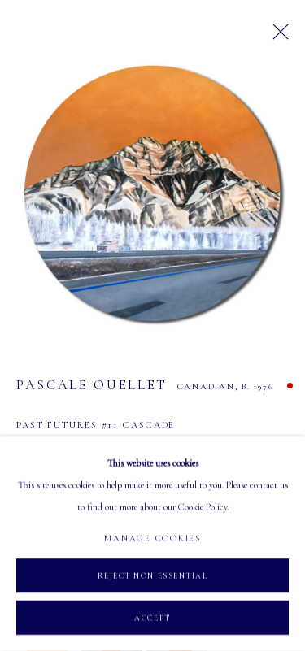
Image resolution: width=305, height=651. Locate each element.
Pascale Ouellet (92, 385)
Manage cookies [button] (152, 538)
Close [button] (276, 36)
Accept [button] (152, 618)
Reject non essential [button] (153, 576)
